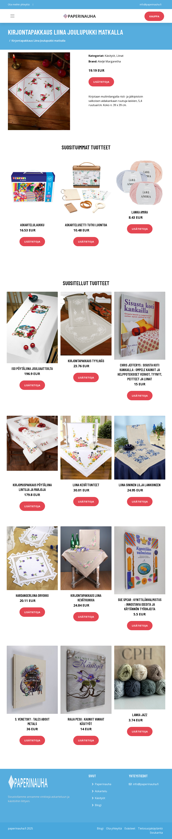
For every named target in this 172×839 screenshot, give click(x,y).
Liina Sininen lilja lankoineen (140, 485)
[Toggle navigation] (12, 16)
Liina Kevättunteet (86, 485)
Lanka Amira (140, 212)
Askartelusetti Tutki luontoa (86, 225)
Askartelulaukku (32, 225)
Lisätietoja (101, 81)
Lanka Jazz (139, 715)
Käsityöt (110, 56)
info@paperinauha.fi (150, 4)
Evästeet (129, 828)
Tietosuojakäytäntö (150, 828)
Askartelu (101, 791)
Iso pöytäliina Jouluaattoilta (32, 368)
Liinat (119, 56)
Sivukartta (156, 832)
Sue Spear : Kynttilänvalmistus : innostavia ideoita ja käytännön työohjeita (139, 604)
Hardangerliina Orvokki (32, 595)
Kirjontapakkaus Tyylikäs (86, 361)
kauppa (154, 16)
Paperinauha (103, 784)
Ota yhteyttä (114, 828)
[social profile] (33, 4)
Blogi (98, 805)
